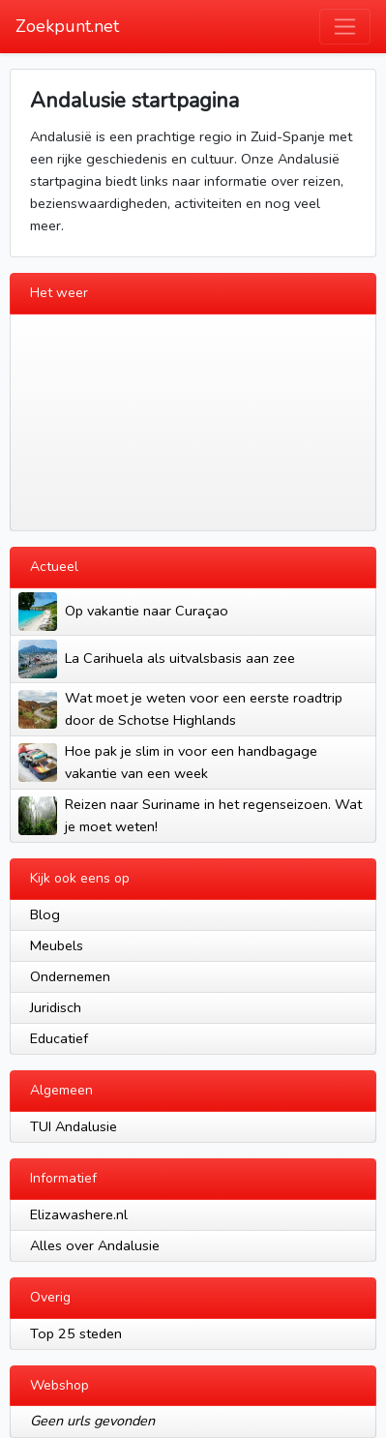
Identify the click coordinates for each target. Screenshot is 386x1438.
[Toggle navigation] (345, 27)
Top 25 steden (76, 1333)
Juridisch (55, 1007)
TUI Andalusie (73, 1126)
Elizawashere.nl (79, 1214)
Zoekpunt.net (67, 26)
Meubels (56, 945)
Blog (45, 914)
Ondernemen (70, 976)
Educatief (59, 1038)
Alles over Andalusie (95, 1245)
